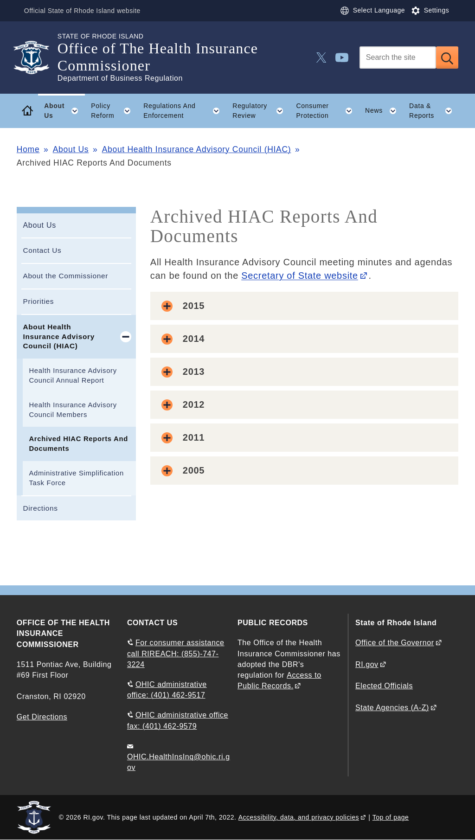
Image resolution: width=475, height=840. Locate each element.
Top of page (390, 817)
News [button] (384, 111)
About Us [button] (64, 111)
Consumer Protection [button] (327, 111)
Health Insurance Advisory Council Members (72, 409)
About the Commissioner (65, 276)
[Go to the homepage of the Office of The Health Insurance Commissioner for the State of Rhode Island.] (37, 57)
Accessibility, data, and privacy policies (298, 817)
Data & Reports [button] (433, 111)
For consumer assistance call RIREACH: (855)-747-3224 (176, 653)
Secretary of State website (299, 275)
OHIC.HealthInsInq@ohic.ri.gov (178, 762)
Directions (40, 508)
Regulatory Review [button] (261, 111)
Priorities (38, 301)
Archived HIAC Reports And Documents (78, 443)
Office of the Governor (394, 643)
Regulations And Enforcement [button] (184, 111)
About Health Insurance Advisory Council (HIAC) (196, 149)
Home (28, 149)
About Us (71, 149)
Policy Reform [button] (114, 111)
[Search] (397, 57)
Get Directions (42, 717)
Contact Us (42, 250)
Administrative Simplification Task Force (76, 478)
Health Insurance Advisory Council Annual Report (72, 375)
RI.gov (367, 664)
